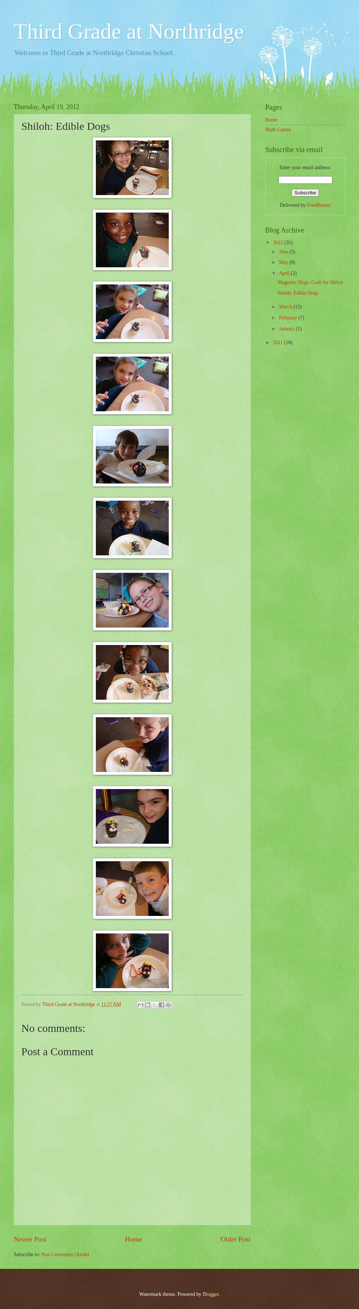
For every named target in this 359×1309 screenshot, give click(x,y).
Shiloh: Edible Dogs (298, 293)
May (284, 262)
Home (133, 1239)
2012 (278, 242)
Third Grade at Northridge (129, 31)
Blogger (211, 1294)
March (286, 307)
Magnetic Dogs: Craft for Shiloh (310, 282)
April (285, 273)
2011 (278, 342)
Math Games (278, 129)
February (288, 318)
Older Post (235, 1239)
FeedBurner (319, 205)
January (287, 328)
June (284, 252)
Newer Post (30, 1239)
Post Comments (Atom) (65, 1254)
